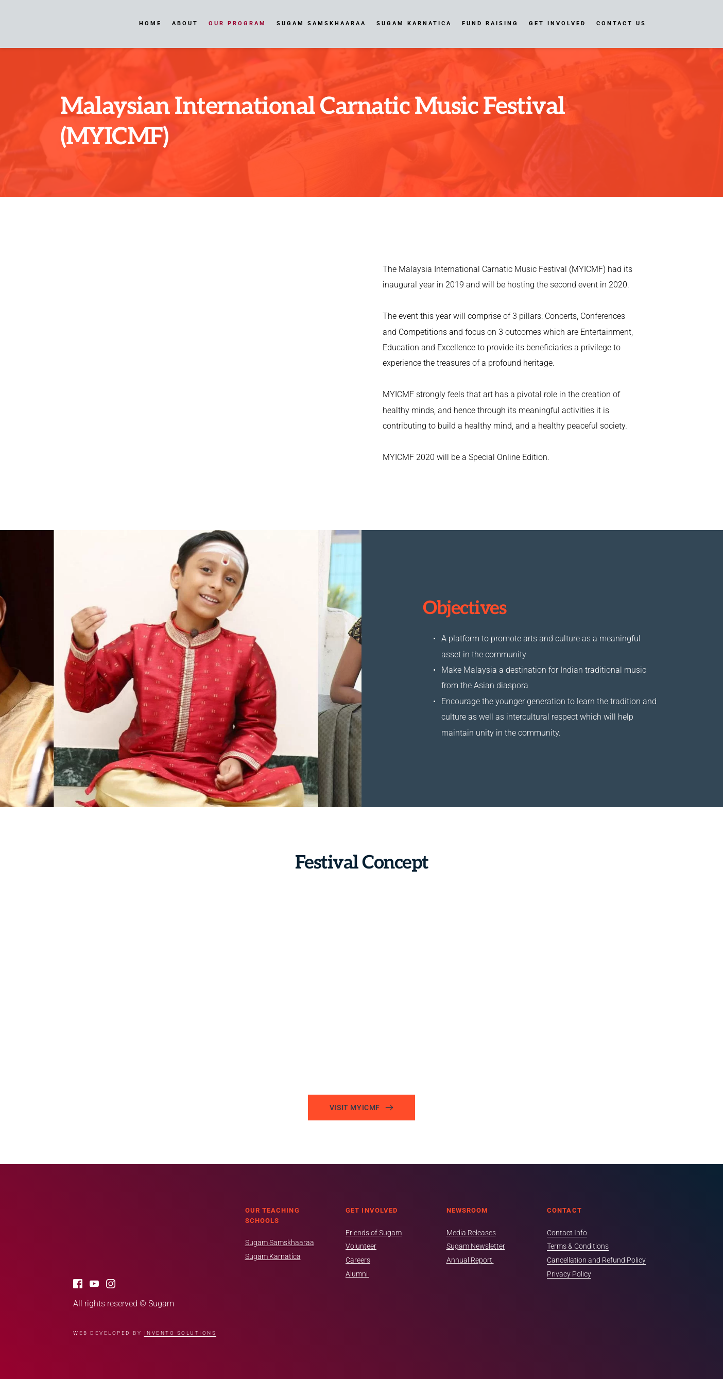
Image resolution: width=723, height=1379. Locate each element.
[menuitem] (150, 23)
